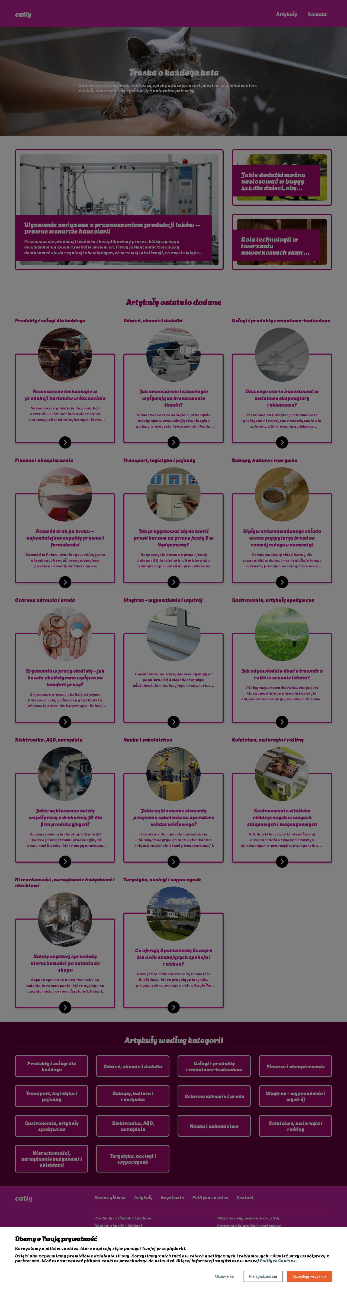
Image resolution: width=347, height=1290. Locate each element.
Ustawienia (224, 1276)
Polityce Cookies (277, 1260)
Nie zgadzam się (263, 1276)
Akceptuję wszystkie (309, 1276)
